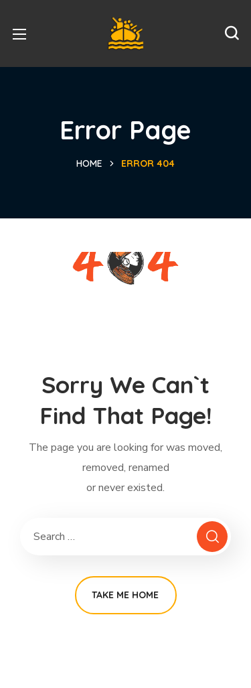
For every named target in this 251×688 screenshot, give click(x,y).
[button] (231, 33)
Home (89, 163)
